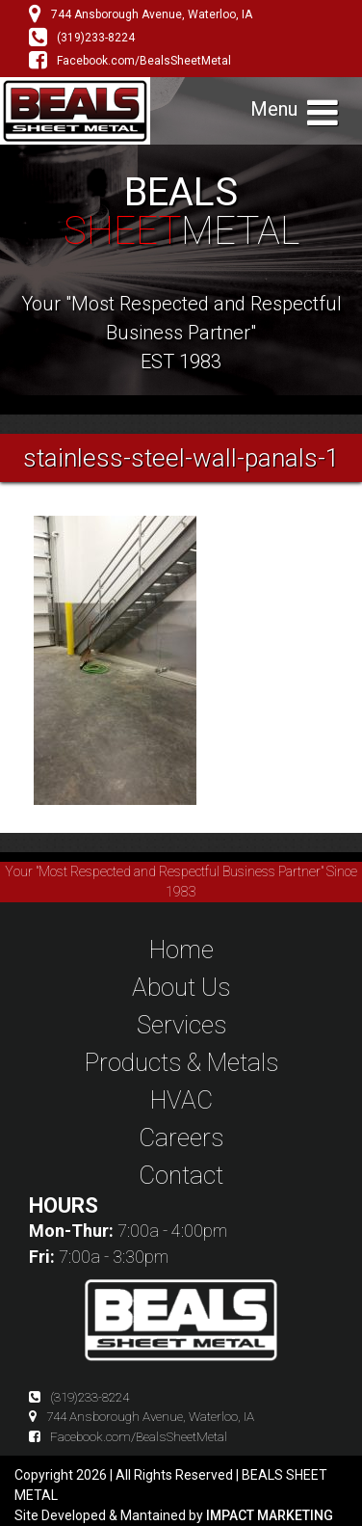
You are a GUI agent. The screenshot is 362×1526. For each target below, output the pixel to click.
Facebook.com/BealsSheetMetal (130, 60)
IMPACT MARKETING (269, 1515)
